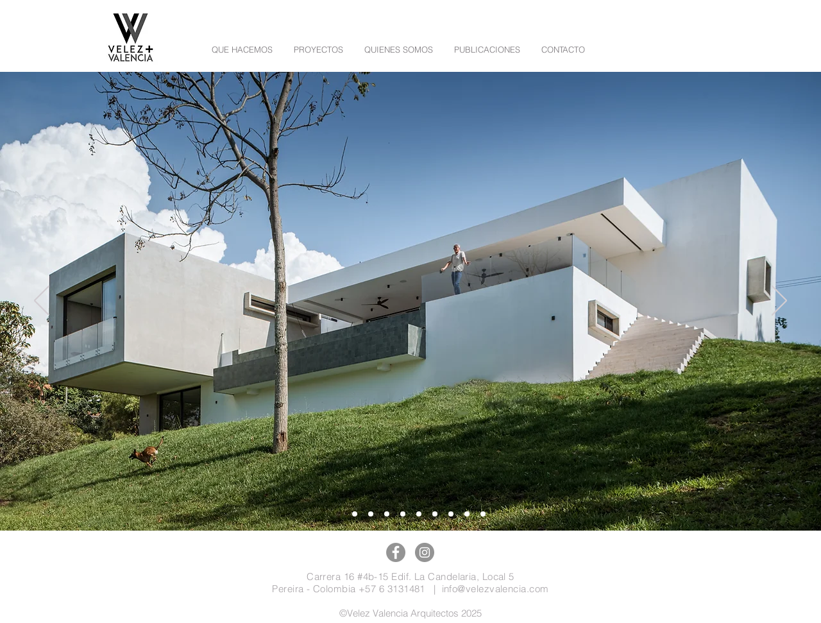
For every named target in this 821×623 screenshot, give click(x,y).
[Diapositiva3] (450, 513)
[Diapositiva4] (467, 513)
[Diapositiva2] (434, 513)
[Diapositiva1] (483, 513)
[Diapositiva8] (386, 513)
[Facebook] (395, 552)
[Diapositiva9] (370, 513)
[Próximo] (779, 302)
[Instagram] (424, 552)
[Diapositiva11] (338, 513)
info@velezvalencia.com (495, 589)
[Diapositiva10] (354, 513)
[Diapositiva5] (402, 513)
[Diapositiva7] (418, 513)
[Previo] (41, 302)
